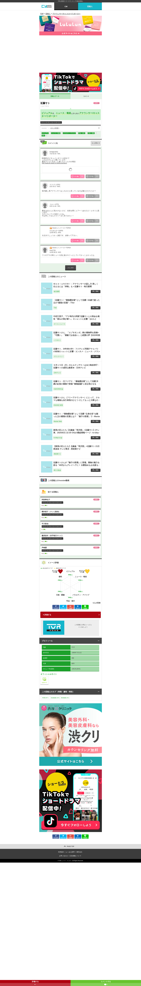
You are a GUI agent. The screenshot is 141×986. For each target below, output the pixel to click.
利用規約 (61, 852)
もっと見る (95, 143)
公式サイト (48, 677)
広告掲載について (75, 856)
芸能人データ (55, 96)
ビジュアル (47, 113)
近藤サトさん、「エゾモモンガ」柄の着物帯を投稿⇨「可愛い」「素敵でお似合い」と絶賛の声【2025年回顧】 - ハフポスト (76, 335)
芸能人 (90, 6)
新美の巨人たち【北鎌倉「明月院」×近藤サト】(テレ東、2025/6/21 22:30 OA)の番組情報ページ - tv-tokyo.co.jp (76, 432)
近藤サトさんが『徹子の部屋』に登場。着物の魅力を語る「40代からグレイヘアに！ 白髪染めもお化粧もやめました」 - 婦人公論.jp (76, 465)
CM (66, 6)
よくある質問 (70, 852)
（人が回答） (51, 128)
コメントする (106, 983)
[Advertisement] (70, 54)
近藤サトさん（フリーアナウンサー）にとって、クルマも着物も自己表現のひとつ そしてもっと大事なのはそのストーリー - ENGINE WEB (76, 400)
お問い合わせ (63, 856)
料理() (45, 697)
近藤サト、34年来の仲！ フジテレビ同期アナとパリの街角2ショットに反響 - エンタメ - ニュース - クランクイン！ (76, 351)
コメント (86, 96)
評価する (35, 983)
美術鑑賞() (65, 697)
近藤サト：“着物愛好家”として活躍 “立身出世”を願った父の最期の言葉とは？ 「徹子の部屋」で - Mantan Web (76, 416)
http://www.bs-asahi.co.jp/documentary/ (54, 163)
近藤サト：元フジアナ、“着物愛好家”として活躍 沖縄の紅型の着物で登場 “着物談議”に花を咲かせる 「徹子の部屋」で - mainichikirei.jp (75, 384)
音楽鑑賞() (55, 697)
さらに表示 (71, 267)
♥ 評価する (47, 615)
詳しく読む (96, 291)
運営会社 (79, 852)
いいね (79, 176)
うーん (94, 176)
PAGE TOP (70, 846)
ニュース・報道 (63, 113)
